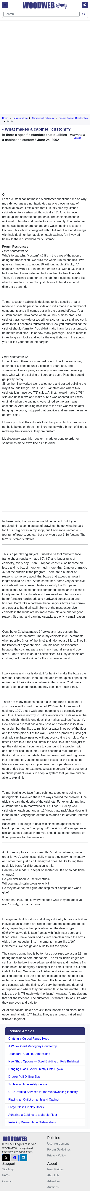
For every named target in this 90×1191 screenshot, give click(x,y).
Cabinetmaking (20, 118)
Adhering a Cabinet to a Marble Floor (32, 1114)
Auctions (53, 1187)
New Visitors (55, 1169)
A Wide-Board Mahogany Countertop (32, 1046)
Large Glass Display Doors (26, 1107)
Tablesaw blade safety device (27, 1084)
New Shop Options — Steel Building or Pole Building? (43, 1061)
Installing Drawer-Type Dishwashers (32, 1122)
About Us (53, 1175)
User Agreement (58, 1143)
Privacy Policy (56, 1155)
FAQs (6, 1175)
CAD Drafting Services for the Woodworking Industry (43, 1091)
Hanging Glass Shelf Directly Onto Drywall (36, 1069)
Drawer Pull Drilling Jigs (24, 1076)
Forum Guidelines (59, 1149)
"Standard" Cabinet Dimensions (29, 1053)
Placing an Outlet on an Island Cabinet (33, 1099)
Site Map (8, 1169)
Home (5, 118)
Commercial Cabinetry (43, 118)
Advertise (53, 1181)
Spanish (77, 138)
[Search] (41, 14)
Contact (7, 1181)
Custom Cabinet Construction (73, 118)
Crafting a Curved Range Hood (28, 1038)
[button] (6, 1157)
